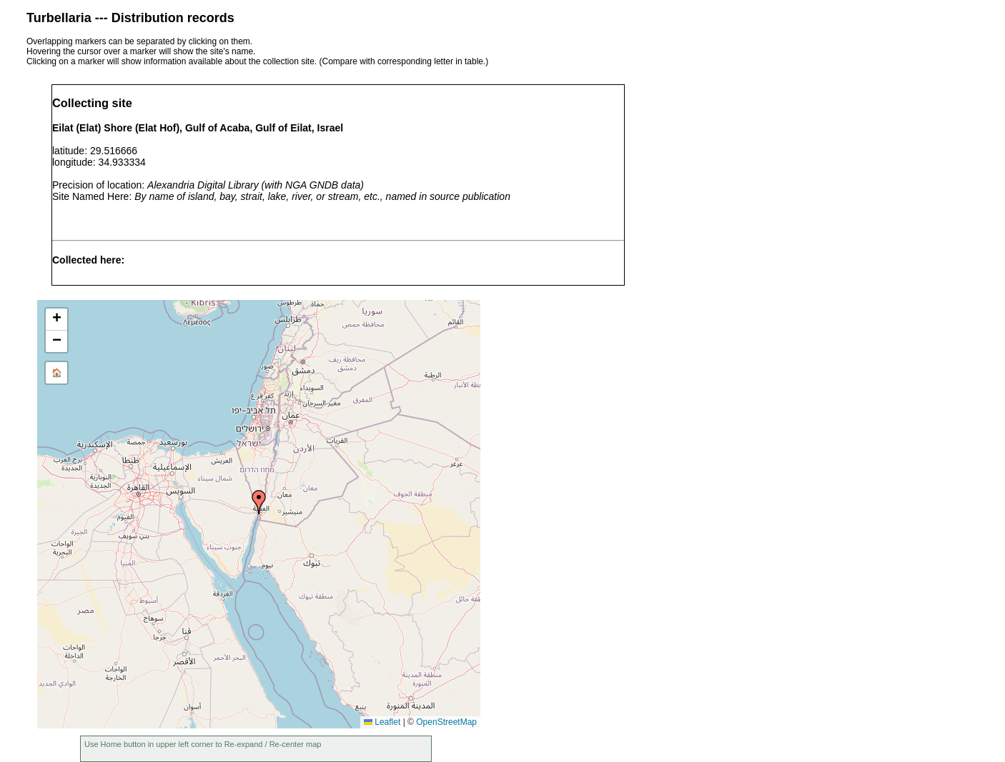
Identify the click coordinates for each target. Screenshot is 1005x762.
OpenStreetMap (446, 722)
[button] (259, 502)
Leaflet (382, 722)
